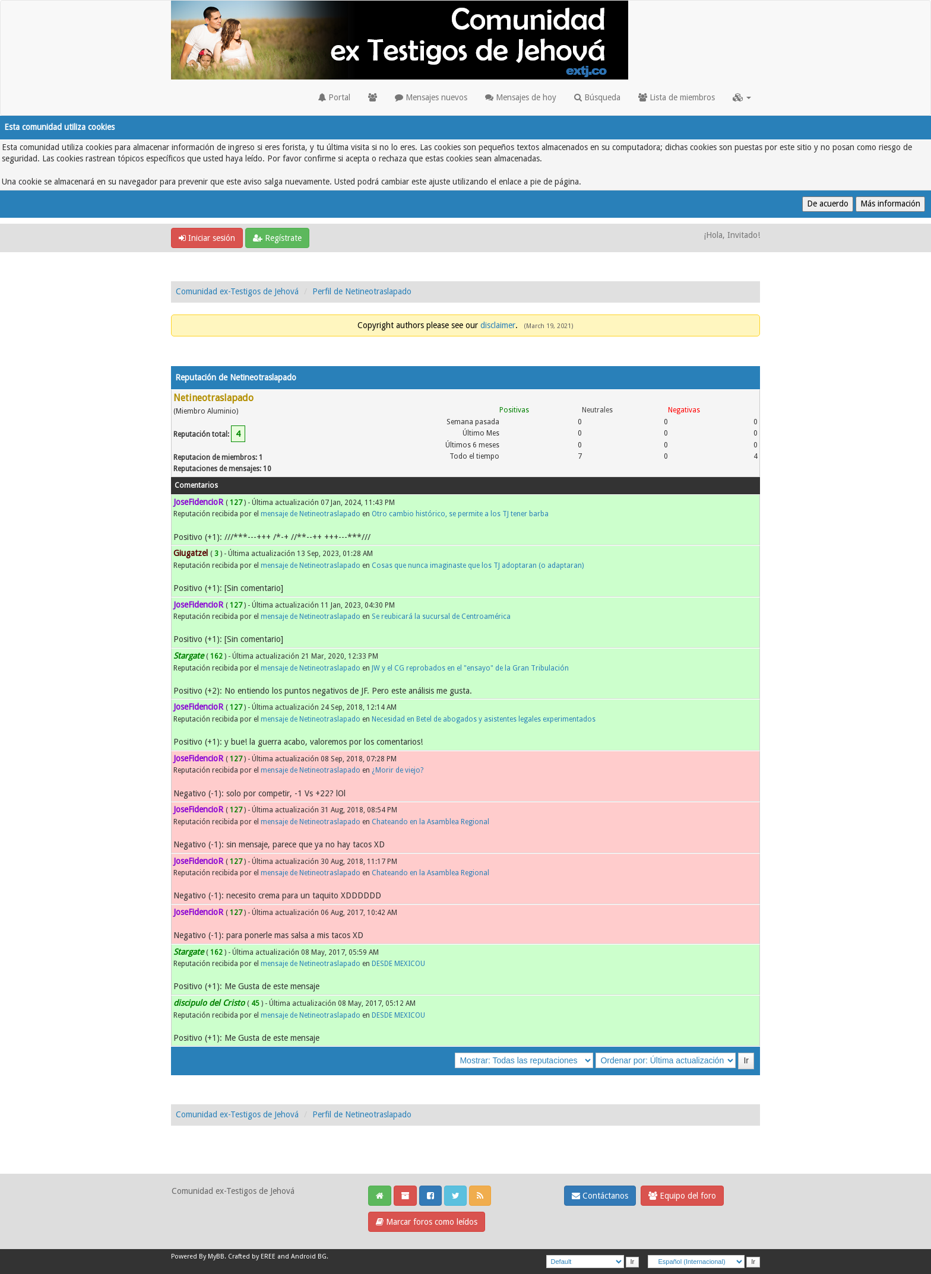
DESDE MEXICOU (398, 964)
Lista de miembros (676, 97)
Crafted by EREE (252, 1256)
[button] (742, 97)
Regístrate (277, 238)
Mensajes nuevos (431, 97)
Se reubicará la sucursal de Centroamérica (441, 616)
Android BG (309, 1256)
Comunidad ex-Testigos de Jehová (237, 291)
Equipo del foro (682, 1195)
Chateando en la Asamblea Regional (430, 822)
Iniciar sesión (207, 238)
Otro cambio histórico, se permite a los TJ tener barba (460, 514)
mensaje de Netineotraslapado (310, 514)
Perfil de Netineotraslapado (361, 291)
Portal (334, 97)
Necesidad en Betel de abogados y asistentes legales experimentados (484, 719)
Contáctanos (600, 1195)
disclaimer (497, 325)
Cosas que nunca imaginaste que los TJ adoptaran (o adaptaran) (478, 565)
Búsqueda (597, 97)
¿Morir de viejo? (397, 770)
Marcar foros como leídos (426, 1222)
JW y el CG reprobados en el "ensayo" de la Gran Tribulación (470, 668)
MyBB (216, 1256)
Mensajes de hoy (520, 97)
